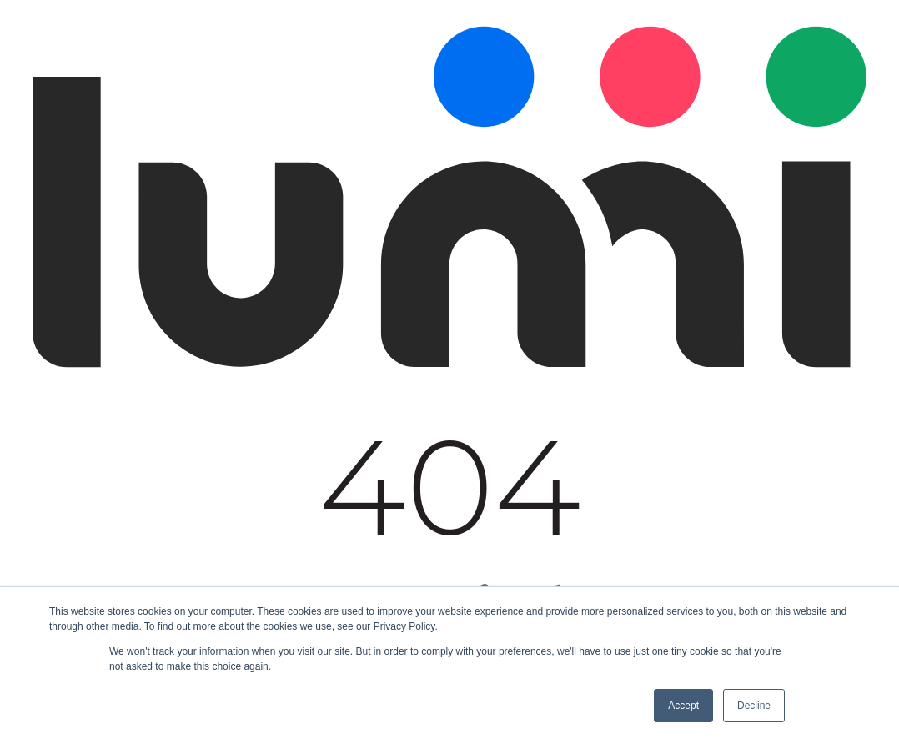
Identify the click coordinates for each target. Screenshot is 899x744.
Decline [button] (754, 705)
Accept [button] (683, 705)
